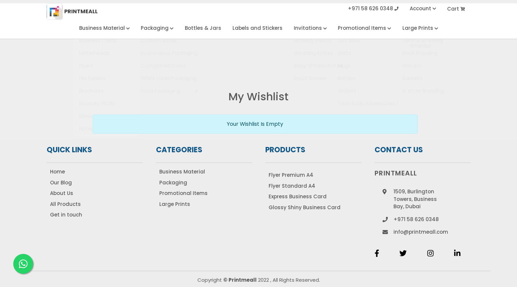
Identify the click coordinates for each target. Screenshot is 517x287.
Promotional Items (364, 27)
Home (57, 171)
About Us (61, 193)
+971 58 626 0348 (373, 8)
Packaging (157, 27)
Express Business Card (298, 196)
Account (423, 8)
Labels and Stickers (258, 27)
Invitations (310, 27)
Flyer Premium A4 (291, 174)
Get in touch (66, 214)
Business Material (104, 27)
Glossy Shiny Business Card (304, 207)
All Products (65, 204)
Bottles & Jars (203, 27)
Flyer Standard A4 (292, 185)
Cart (456, 8)
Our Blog (61, 182)
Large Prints (420, 27)
